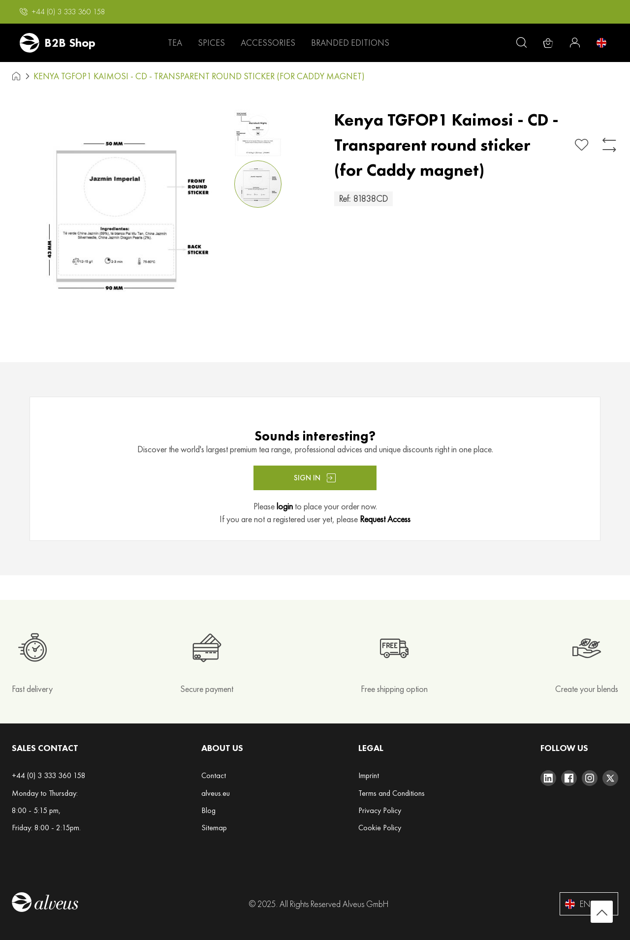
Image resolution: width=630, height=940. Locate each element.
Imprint (368, 775)
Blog (208, 810)
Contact (213, 775)
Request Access (385, 519)
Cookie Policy (379, 827)
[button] (62, 11)
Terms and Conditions (391, 793)
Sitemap (214, 827)
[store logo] (57, 43)
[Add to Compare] (609, 145)
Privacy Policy (379, 810)
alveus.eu (215, 793)
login (285, 506)
